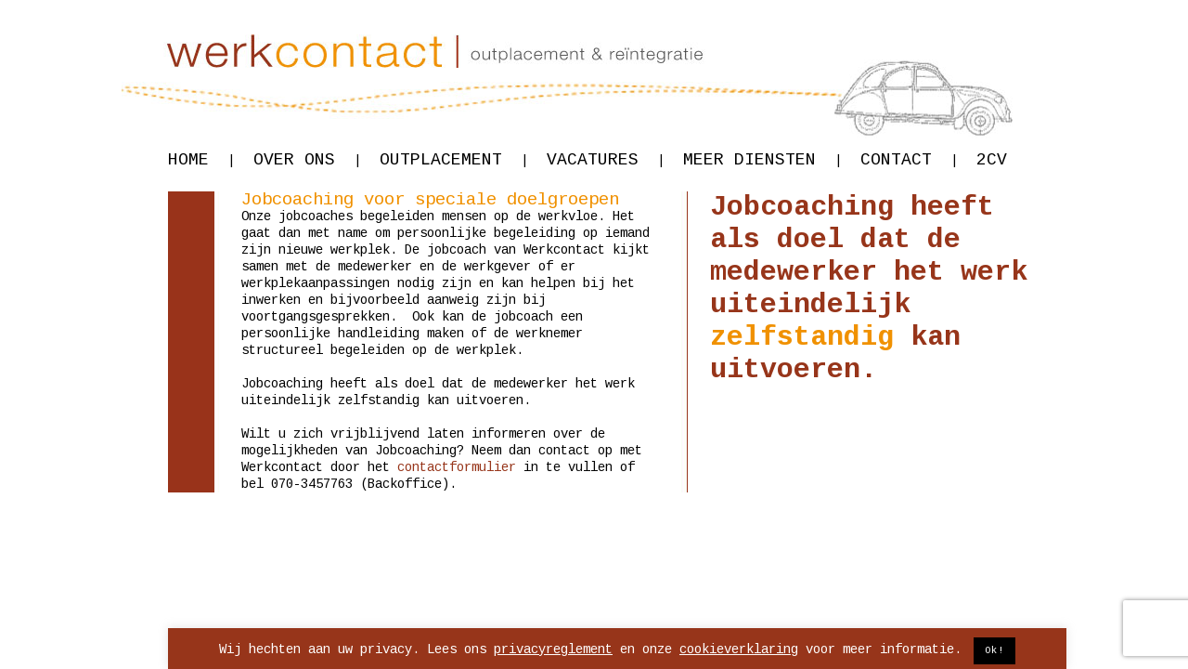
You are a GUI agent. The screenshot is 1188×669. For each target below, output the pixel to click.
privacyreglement (553, 649)
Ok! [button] (994, 650)
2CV (991, 160)
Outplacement (454, 160)
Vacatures (606, 160)
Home (201, 160)
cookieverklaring (738, 649)
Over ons (307, 160)
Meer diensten (762, 160)
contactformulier (456, 467)
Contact (909, 160)
